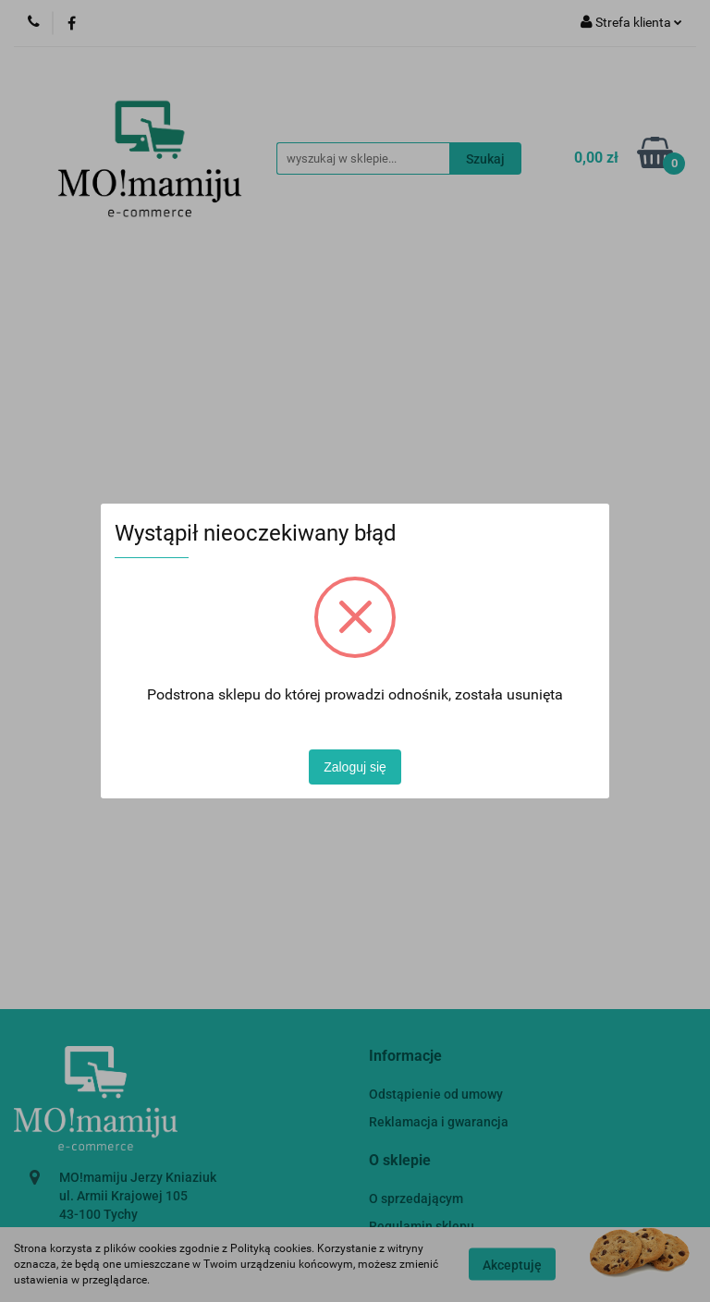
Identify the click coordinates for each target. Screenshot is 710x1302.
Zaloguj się (355, 767)
